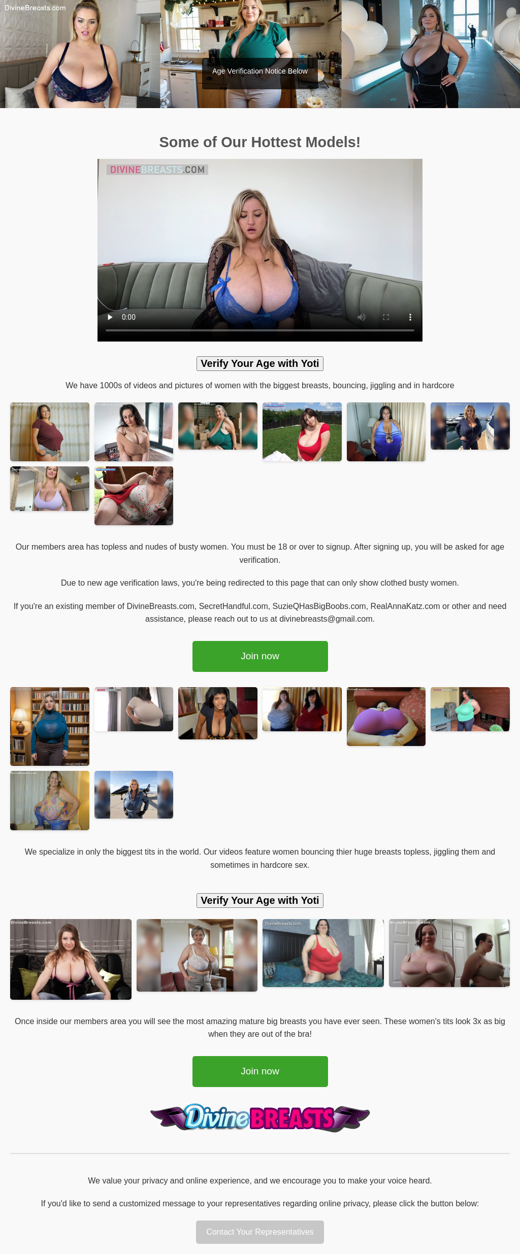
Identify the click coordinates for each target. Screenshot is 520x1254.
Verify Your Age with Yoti (260, 363)
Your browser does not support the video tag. (260, 250)
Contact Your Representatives (260, 1232)
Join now (260, 656)
